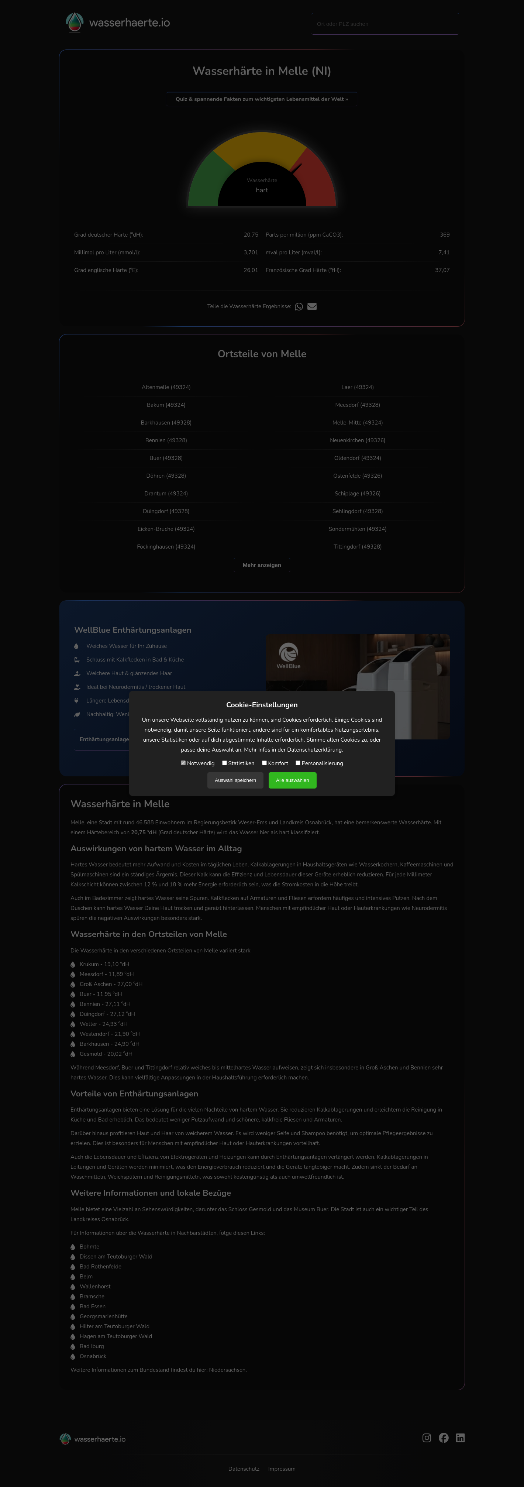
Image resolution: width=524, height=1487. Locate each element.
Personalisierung (319, 763)
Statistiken (238, 763)
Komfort (275, 763)
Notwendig (198, 763)
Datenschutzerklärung (314, 749)
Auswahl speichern (235, 780)
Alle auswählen (292, 780)
